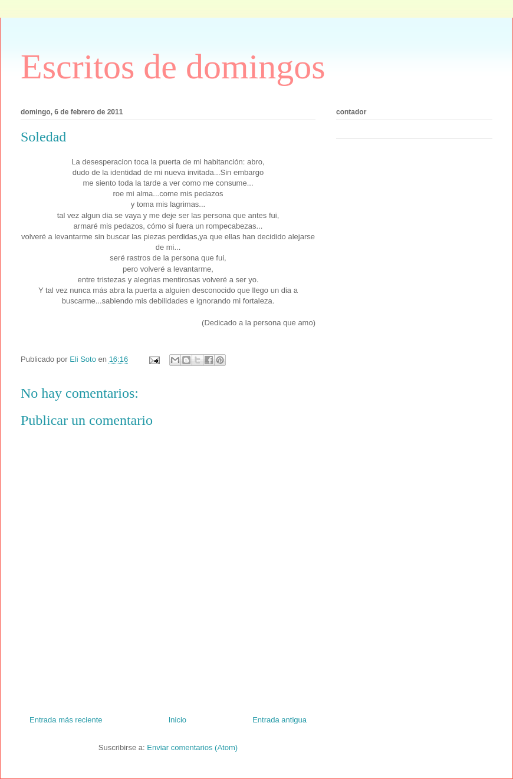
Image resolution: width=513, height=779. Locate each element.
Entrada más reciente (66, 719)
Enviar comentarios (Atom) (192, 747)
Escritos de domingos (173, 66)
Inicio (177, 719)
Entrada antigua (279, 719)
